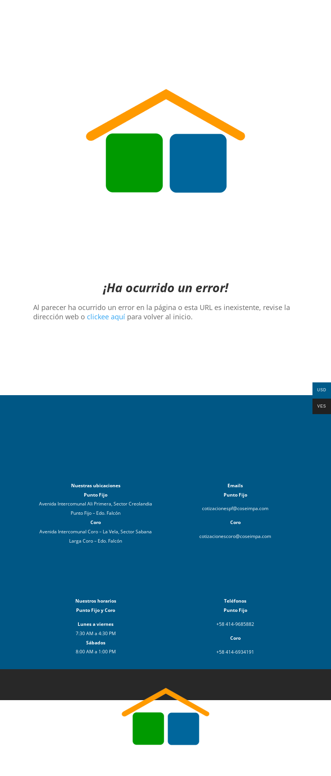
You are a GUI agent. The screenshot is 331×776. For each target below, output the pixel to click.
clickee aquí (106, 316)
